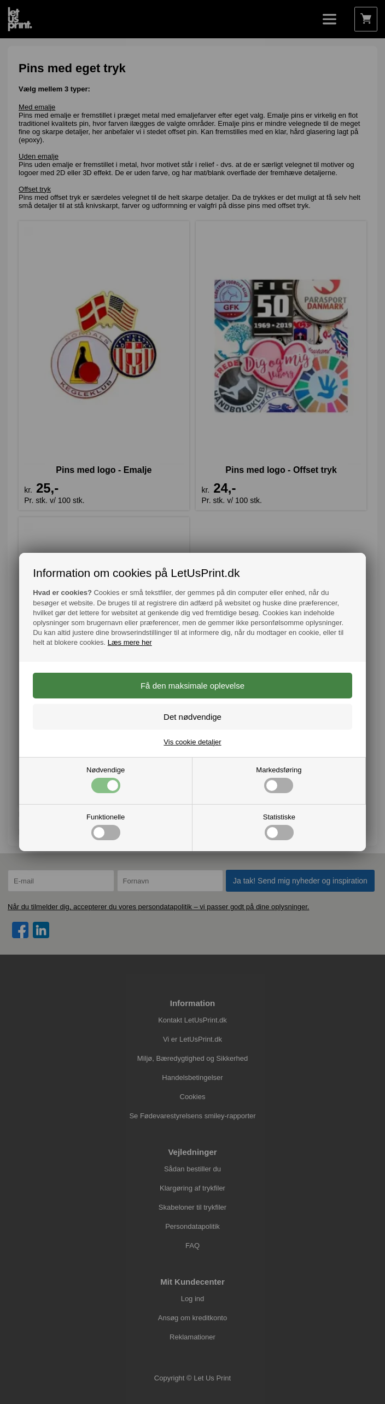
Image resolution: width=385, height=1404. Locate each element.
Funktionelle (105, 826)
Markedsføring (278, 779)
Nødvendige (105, 779)
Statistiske (279, 826)
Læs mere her (130, 642)
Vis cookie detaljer (192, 742)
